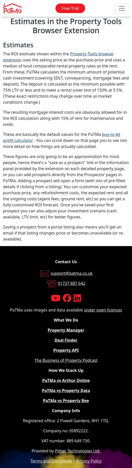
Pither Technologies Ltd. (77, 451)
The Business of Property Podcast (66, 360)
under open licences (103, 310)
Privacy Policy (89, 461)
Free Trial (70, 8)
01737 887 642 (71, 283)
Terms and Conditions (51, 461)
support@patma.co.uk (72, 273)
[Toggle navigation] (122, 8)
